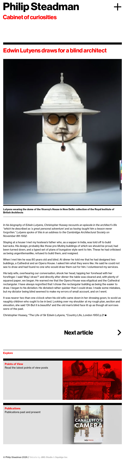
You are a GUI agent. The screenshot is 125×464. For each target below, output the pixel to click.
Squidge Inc (61, 457)
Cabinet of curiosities (30, 17)
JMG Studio (47, 457)
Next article (78, 332)
